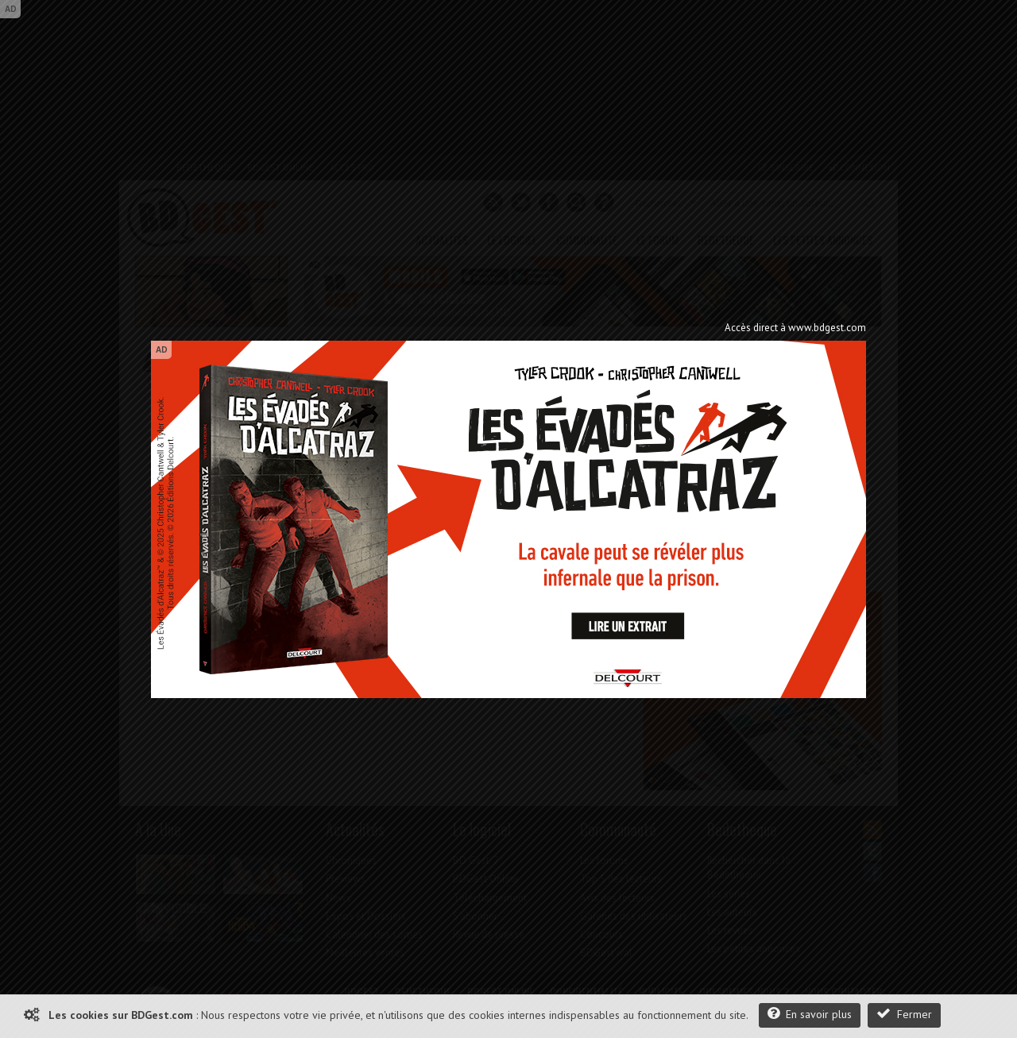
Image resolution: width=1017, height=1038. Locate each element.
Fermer (904, 1013)
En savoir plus (810, 1013)
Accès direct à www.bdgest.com (795, 327)
